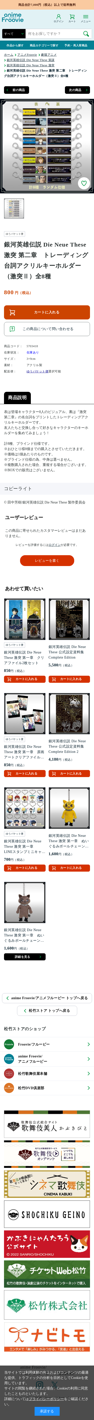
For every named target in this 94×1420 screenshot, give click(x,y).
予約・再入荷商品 (75, 45)
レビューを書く (47, 561)
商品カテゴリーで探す (44, 45)
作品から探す (15, 45)
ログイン (55, 545)
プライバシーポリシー (46, 1399)
